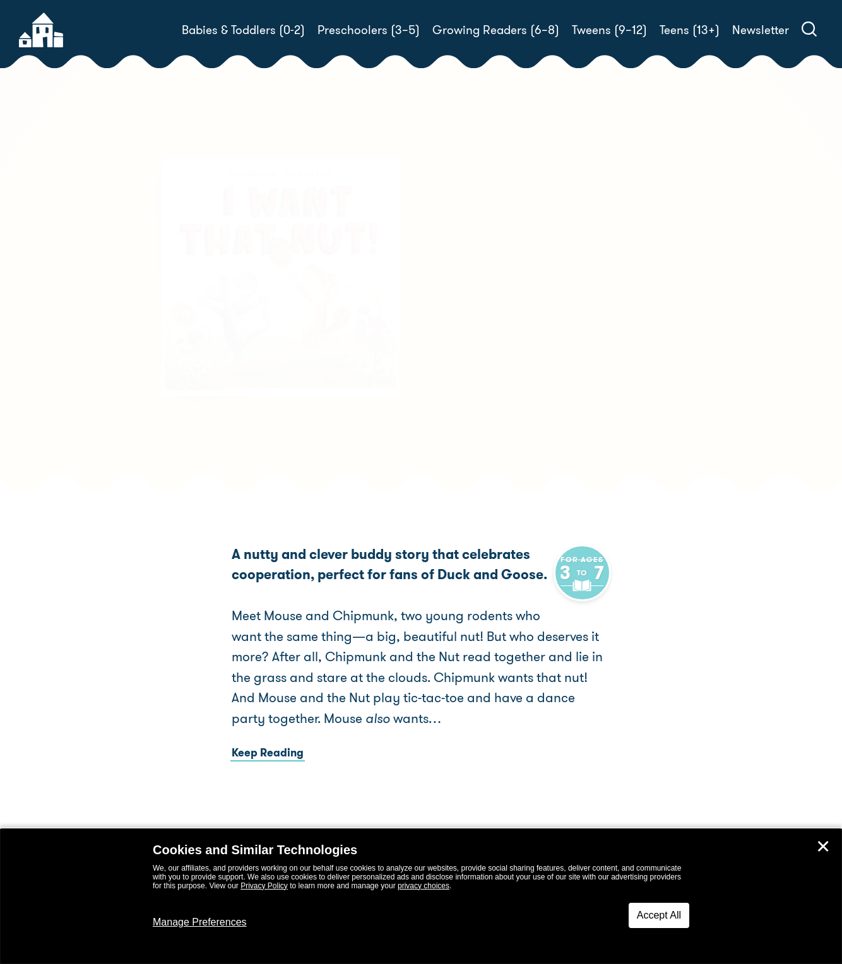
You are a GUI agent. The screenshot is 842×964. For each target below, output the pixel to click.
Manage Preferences (200, 922)
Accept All (659, 915)
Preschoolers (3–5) (368, 29)
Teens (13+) (690, 29)
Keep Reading (268, 752)
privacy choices (423, 885)
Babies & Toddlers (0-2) (243, 29)
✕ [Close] (823, 846)
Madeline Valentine (528, 313)
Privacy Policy (264, 885)
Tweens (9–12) (609, 29)
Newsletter (760, 29)
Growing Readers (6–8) (495, 29)
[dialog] (421, 896)
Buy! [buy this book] (462, 357)
